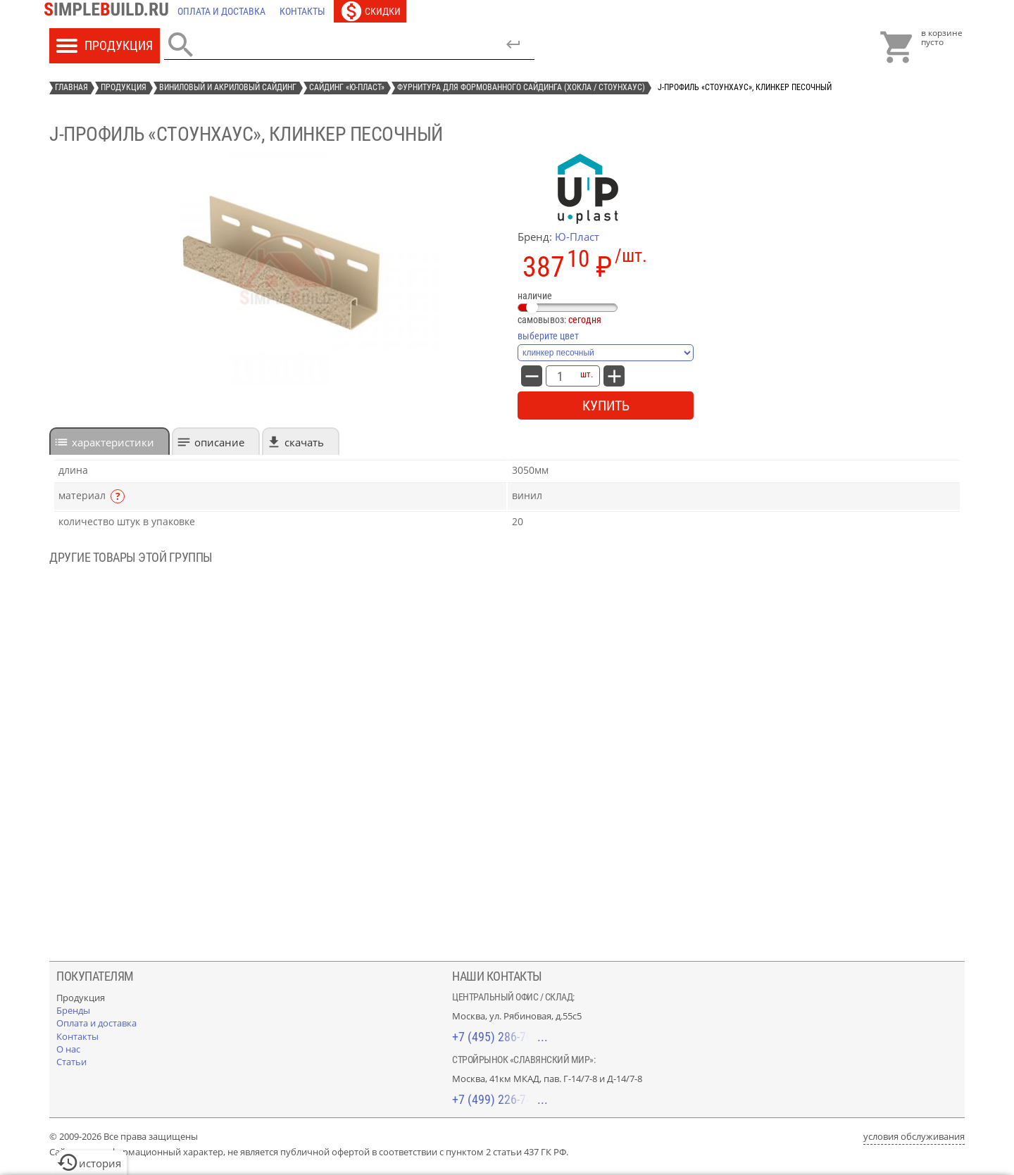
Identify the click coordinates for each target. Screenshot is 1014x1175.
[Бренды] (73, 1010)
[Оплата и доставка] (221, 11)
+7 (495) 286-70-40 (500, 1036)
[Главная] (110, 11)
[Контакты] (302, 11)
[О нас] (68, 1049)
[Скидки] (370, 11)
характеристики (113, 442)
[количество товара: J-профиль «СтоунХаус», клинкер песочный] (560, 376)
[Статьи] (71, 1061)
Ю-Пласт (577, 237)
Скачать (304, 442)
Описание (219, 442)
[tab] (109, 441)
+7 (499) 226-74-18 (500, 1099)
